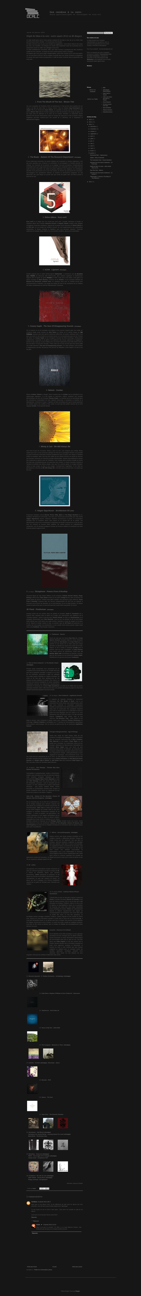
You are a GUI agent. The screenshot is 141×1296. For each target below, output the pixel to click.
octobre (92, 131)
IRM (104, 87)
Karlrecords (58, 274)
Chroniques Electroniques (107, 90)
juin (91, 141)
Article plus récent (32, 1266)
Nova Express (107, 102)
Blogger (78, 1291)
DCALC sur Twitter (93, 99)
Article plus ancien (77, 1266)
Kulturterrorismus (107, 112)
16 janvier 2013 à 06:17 (44, 1202)
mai (91, 143)
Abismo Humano (107, 110)
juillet (92, 138)
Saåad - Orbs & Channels (97, 157)
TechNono (34, 1202)
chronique (78, 157)
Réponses (36, 1221)
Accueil (54, 1266)
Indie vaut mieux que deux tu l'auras (107, 98)
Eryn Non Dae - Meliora (96, 170)
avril (91, 146)
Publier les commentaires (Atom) (43, 1269)
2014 (90, 122)
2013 (90, 124)
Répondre (34, 1217)
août (91, 136)
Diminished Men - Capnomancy (98, 155)
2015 (90, 119)
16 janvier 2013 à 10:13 (49, 1224)
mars (91, 148)
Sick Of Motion (107, 107)
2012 (90, 181)
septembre (93, 134)
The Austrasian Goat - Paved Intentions (101, 160)
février (92, 150)
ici (80, 918)
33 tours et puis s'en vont (107, 104)
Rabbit (38, 1224)
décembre (93, 126)
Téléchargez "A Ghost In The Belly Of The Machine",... (100, 177)
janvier (92, 153)
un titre (75, 647)
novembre (93, 129)
